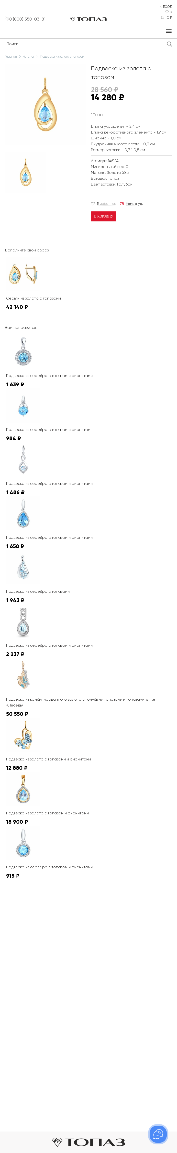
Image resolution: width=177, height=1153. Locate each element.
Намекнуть (134, 204)
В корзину (103, 216)
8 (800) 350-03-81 (29, 19)
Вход (167, 7)
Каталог (28, 56)
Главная (11, 56)
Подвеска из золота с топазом (62, 56)
